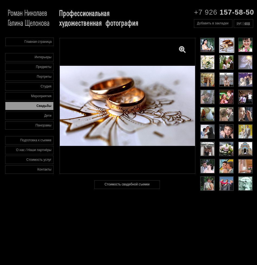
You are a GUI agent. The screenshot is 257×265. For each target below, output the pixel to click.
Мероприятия (41, 96)
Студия (46, 86)
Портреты (44, 76)
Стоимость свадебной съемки (126, 184)
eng (247, 23)
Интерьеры (43, 57)
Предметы (43, 67)
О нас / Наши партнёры (33, 150)
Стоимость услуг (38, 160)
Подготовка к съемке (35, 140)
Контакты (44, 169)
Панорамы (43, 125)
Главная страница (38, 42)
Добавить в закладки (212, 23)
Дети (47, 115)
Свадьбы (44, 106)
